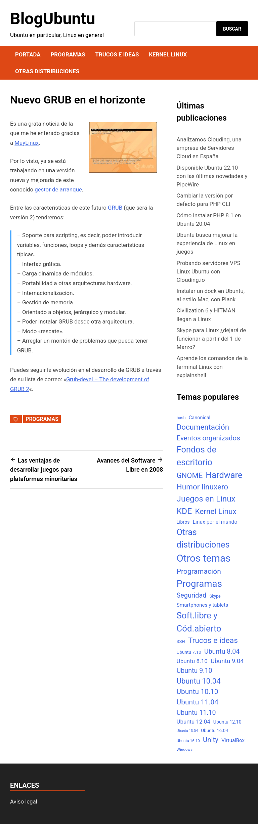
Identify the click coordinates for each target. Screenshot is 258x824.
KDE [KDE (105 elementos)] (184, 511)
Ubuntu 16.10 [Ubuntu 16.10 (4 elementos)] (188, 740)
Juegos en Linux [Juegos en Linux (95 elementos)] (206, 499)
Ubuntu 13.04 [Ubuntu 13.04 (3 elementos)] (187, 731)
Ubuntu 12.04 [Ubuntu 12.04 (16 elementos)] (193, 721)
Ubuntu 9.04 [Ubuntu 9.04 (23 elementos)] (227, 660)
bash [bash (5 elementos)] (181, 417)
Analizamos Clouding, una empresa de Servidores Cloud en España (209, 148)
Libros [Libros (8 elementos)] (183, 522)
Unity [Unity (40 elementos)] (210, 740)
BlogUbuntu (52, 18)
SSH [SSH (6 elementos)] (181, 641)
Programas (67, 54)
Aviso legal (23, 801)
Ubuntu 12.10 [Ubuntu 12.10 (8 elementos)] (227, 722)
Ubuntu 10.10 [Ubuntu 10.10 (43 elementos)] (197, 692)
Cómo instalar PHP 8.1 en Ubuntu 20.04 (209, 219)
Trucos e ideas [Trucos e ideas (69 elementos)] (213, 640)
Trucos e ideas (117, 54)
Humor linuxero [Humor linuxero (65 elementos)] (202, 486)
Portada (27, 54)
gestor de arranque (58, 189)
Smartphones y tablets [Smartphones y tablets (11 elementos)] (202, 605)
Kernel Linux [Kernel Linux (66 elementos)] (215, 511)
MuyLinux (26, 142)
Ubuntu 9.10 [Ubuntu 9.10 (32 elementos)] (194, 671)
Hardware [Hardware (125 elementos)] (224, 475)
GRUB (115, 207)
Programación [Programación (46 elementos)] (199, 571)
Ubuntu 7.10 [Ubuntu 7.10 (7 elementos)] (189, 652)
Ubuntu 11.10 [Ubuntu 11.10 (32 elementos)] (196, 713)
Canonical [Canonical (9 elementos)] (199, 418)
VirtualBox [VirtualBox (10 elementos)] (233, 740)
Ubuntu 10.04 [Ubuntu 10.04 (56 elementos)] (199, 681)
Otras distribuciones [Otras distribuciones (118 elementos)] (203, 538)
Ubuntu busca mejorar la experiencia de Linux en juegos (207, 243)
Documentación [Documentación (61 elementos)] (203, 427)
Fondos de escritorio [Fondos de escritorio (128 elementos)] (196, 455)
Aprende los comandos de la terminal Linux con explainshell (212, 366)
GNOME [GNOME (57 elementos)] (190, 475)
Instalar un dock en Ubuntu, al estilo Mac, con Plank (211, 295)
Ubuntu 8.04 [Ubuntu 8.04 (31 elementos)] (222, 651)
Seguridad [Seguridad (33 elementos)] (192, 595)
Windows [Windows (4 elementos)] (184, 749)
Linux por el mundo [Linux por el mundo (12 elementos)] (215, 522)
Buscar (232, 29)
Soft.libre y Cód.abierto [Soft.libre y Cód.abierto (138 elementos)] (199, 622)
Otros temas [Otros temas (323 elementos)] (204, 558)
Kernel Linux (168, 54)
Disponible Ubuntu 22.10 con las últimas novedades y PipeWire (212, 176)
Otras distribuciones (47, 71)
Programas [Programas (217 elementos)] (199, 583)
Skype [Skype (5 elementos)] (214, 596)
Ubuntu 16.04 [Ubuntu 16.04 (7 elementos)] (214, 730)
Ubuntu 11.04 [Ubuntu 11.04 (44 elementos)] (197, 702)
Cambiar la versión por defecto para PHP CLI (205, 199)
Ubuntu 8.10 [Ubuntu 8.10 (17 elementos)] (192, 661)
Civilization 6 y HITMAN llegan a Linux (206, 314)
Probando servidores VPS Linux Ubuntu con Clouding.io (209, 271)
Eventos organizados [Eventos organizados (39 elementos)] (208, 438)
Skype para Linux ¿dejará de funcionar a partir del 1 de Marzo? (211, 338)
